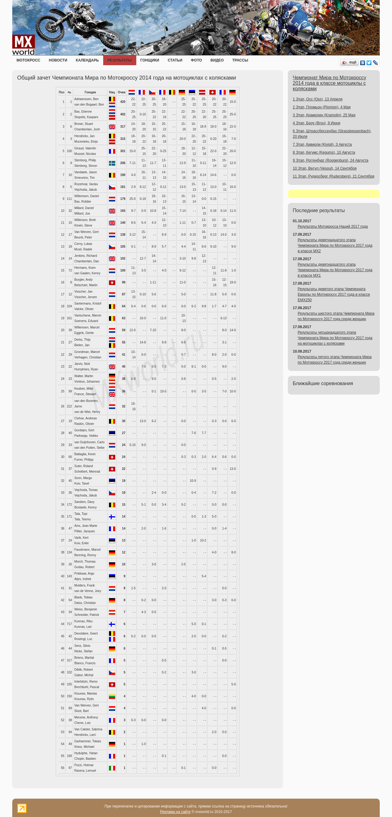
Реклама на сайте (175, 812)
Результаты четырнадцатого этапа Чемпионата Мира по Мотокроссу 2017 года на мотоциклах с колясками (335, 338)
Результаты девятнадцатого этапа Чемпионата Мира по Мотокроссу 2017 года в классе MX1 (335, 270)
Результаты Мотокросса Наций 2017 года (333, 226)
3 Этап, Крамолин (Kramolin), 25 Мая (324, 115)
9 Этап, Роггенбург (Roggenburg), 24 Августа (330, 160)
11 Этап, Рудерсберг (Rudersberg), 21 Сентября (333, 176)
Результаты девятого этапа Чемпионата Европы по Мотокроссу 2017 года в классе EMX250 (334, 294)
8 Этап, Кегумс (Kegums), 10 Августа (324, 152)
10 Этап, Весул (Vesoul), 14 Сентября (325, 168)
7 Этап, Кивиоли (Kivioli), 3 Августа (322, 144)
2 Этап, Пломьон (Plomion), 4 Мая (322, 107)
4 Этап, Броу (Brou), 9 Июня (316, 123)
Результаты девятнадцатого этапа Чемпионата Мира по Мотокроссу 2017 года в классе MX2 (335, 245)
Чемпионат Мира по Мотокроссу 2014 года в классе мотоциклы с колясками (329, 83)
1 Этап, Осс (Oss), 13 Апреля (317, 99)
